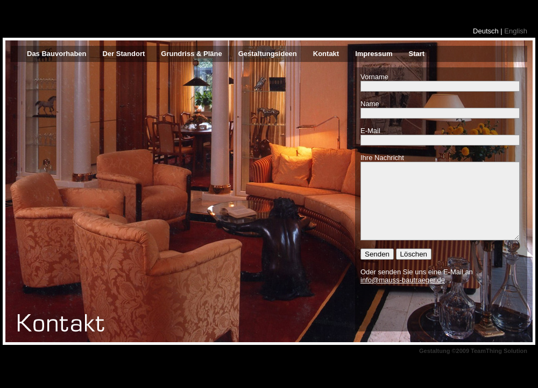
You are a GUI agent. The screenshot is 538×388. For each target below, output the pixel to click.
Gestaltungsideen (267, 54)
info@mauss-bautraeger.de (402, 280)
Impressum (373, 54)
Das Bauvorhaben (57, 54)
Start (417, 54)
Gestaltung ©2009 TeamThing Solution (473, 351)
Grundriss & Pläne (191, 54)
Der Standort (124, 54)
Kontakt (326, 54)
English (515, 31)
